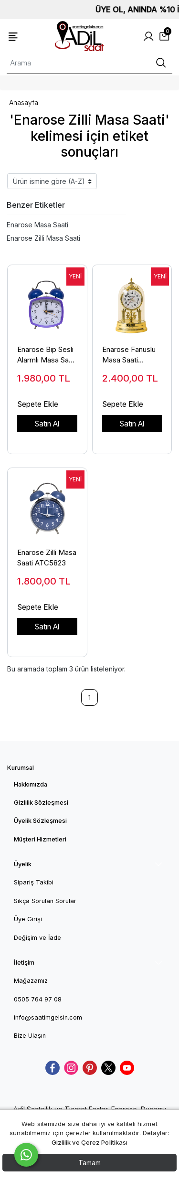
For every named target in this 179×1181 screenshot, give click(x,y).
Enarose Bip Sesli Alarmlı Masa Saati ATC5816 (46, 355)
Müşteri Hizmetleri (40, 839)
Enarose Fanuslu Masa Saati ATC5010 (129, 355)
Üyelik (23, 864)
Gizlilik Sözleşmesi (41, 802)
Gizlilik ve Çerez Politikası (90, 1142)
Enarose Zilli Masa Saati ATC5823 (46, 558)
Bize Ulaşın (30, 1035)
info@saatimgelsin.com (48, 1017)
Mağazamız (31, 980)
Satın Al (47, 423)
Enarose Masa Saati (37, 225)
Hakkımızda (30, 784)
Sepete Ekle (38, 404)
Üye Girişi (28, 919)
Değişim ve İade (37, 937)
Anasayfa (23, 102)
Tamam (89, 1163)
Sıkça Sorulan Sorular (45, 900)
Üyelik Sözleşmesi (40, 820)
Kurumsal (20, 767)
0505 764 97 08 (38, 999)
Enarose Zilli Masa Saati (43, 238)
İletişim (24, 962)
